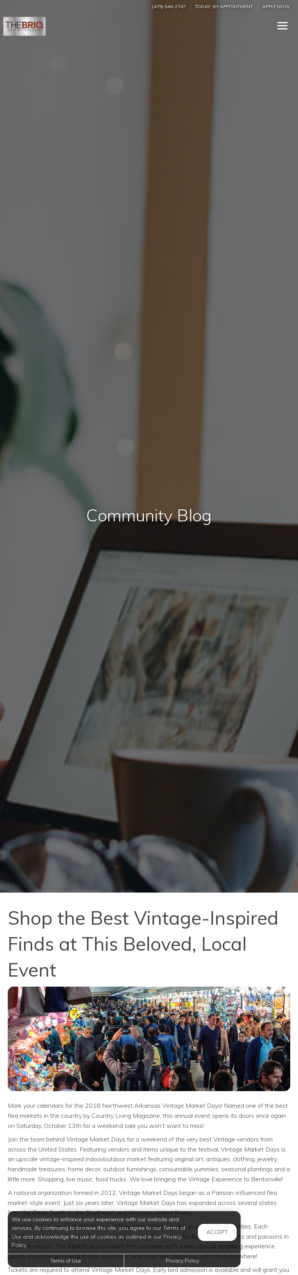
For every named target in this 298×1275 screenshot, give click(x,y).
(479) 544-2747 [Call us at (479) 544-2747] (168, 6)
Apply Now (276, 6)
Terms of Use (65, 1261)
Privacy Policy (182, 1261)
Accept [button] (217, 1232)
